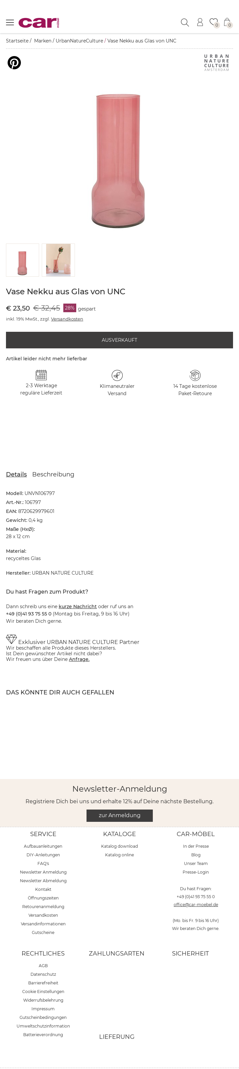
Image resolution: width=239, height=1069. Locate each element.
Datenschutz (43, 957)
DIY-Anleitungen (43, 838)
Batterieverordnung (43, 1018)
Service (43, 817)
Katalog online (119, 838)
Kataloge (119, 817)
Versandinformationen (43, 907)
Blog (196, 838)
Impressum (43, 992)
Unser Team (196, 846)
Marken (42, 41)
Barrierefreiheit (43, 966)
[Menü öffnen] (10, 22)
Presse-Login (196, 855)
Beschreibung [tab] (53, 458)
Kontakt (43, 872)
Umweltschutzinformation (43, 1009)
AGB (43, 949)
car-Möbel (196, 817)
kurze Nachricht (78, 590)
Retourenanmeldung (43, 890)
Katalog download (119, 829)
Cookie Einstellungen (43, 974)
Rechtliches (43, 937)
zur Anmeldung (120, 799)
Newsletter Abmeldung (43, 864)
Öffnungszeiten (43, 881)
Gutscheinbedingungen (43, 1000)
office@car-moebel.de (196, 888)
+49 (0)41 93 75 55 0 (196, 880)
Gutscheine (43, 915)
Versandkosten (67, 302)
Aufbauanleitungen (43, 829)
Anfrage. (79, 643)
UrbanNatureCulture (79, 41)
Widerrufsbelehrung (43, 983)
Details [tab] (16, 458)
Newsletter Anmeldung (43, 855)
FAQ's (43, 846)
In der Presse (196, 829)
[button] (22, 243)
